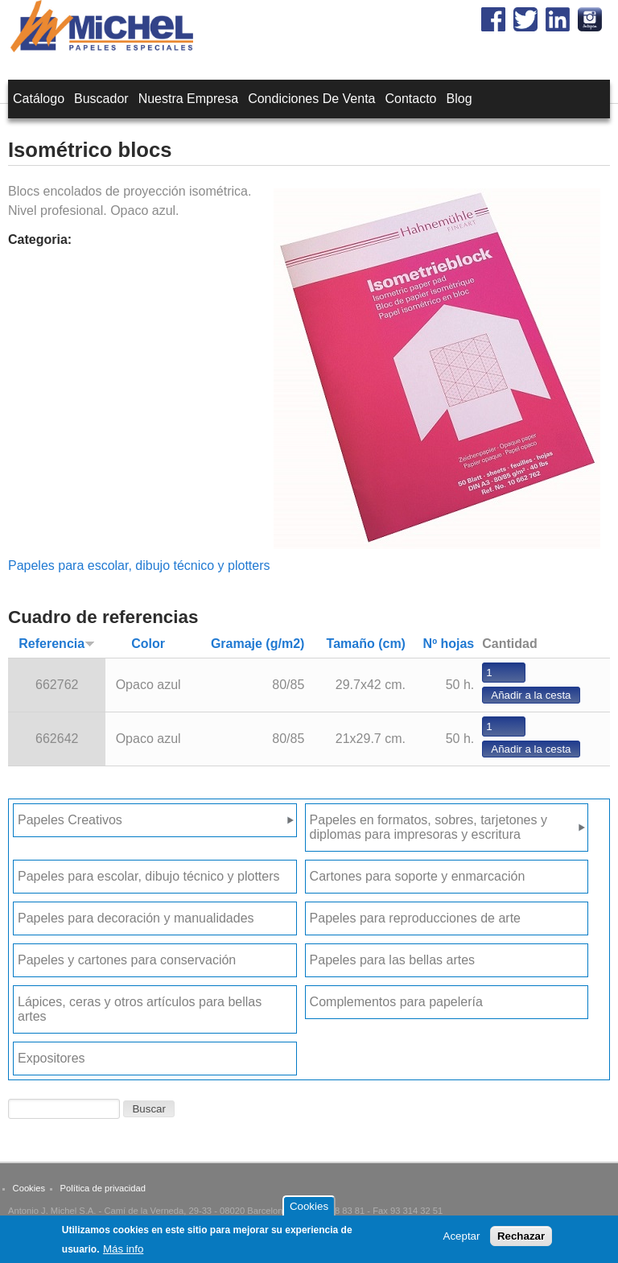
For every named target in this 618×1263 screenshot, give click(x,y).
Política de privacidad (103, 1188)
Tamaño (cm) (366, 643)
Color (148, 643)
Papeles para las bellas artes (392, 960)
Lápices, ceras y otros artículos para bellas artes (140, 1009)
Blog (459, 98)
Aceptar (461, 1239)
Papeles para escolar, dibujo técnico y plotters (139, 565)
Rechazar (521, 1239)
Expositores (51, 1058)
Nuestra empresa (188, 98)
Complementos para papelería (396, 1002)
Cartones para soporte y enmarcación (417, 876)
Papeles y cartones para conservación (127, 960)
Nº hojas (449, 643)
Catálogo (38, 98)
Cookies (29, 1188)
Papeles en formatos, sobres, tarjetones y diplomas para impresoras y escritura (428, 827)
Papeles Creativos (70, 820)
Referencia (57, 643)
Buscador (101, 98)
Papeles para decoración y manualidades (136, 918)
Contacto (410, 98)
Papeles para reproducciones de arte (415, 918)
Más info (123, 1252)
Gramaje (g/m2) (257, 643)
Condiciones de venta (311, 98)
